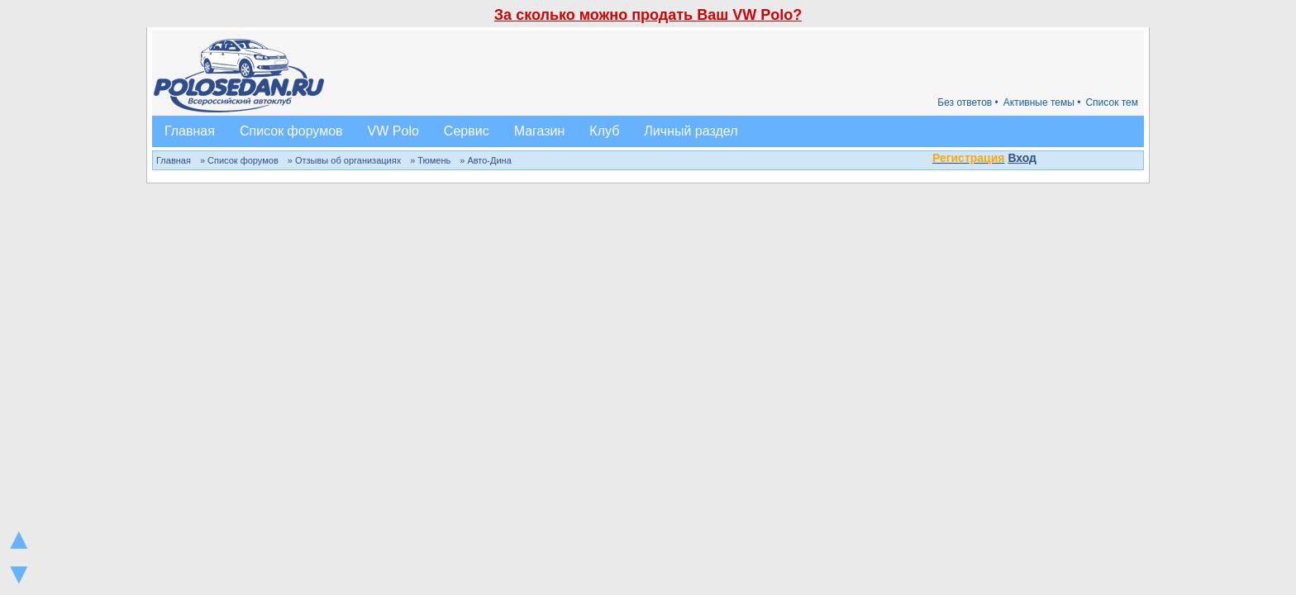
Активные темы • (1042, 102)
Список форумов (291, 131)
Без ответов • (967, 102)
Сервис (466, 131)
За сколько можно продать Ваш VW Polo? (648, 15)
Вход (1022, 157)
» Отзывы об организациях (344, 160)
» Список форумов (239, 160)
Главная (189, 131)
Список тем (1111, 102)
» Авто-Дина (486, 160)
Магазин (539, 131)
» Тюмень (430, 160)
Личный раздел (690, 131)
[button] (1045, 159)
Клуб (604, 131)
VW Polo (393, 131)
